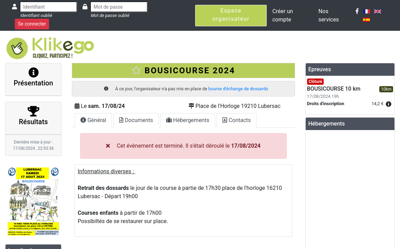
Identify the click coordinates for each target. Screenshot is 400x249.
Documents (136, 120)
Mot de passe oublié (110, 15)
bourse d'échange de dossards (238, 88)
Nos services (328, 15)
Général (93, 120)
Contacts (236, 120)
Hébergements (187, 120)
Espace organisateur (231, 14)
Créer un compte (282, 15)
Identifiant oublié (36, 15)
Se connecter (32, 24)
